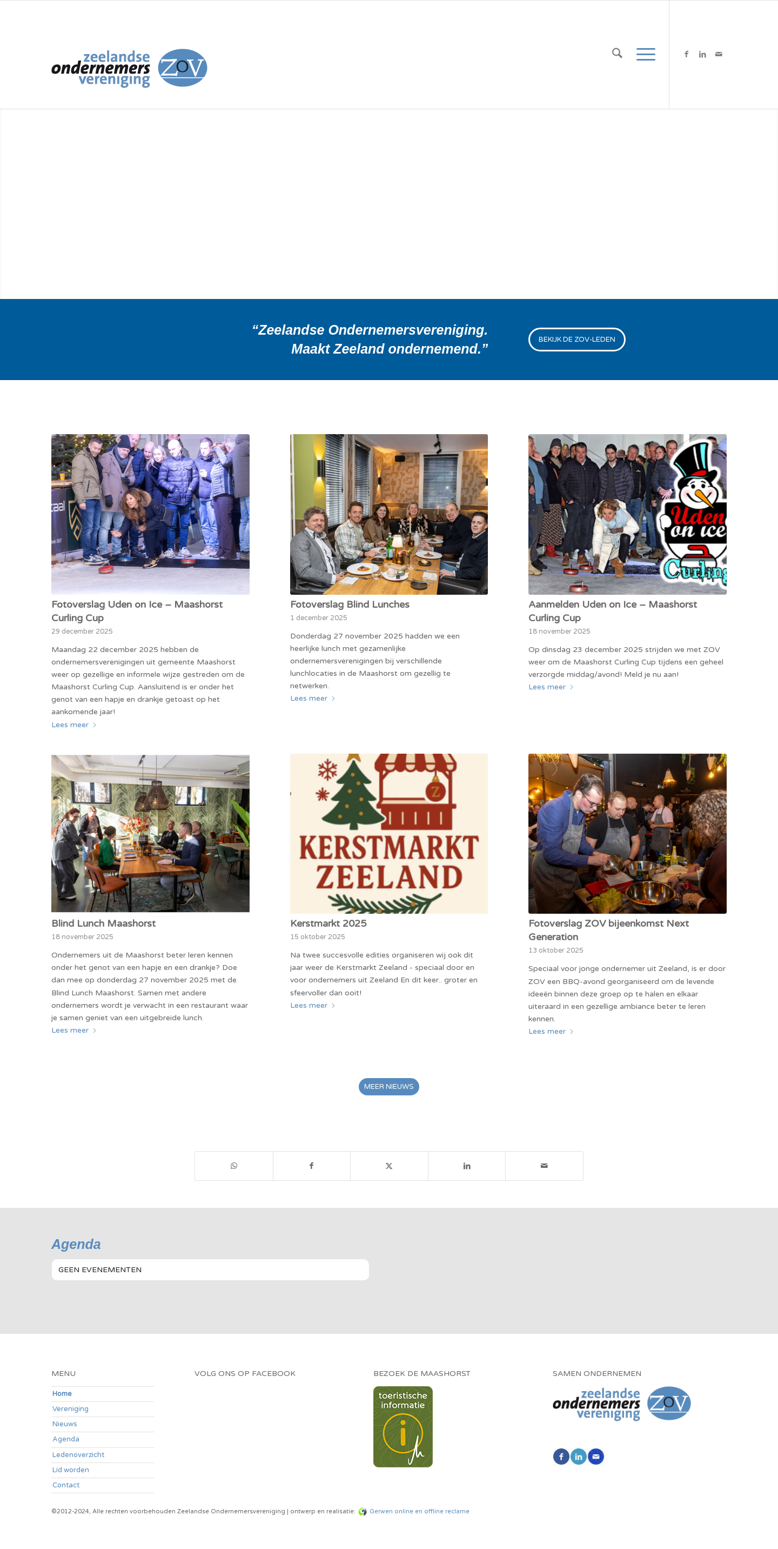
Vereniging (70, 1409)
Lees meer (74, 724)
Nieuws (64, 1424)
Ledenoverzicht (78, 1455)
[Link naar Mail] (718, 54)
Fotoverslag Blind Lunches (350, 604)
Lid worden (70, 1470)
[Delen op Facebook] (312, 1166)
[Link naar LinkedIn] (702, 54)
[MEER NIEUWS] (389, 1086)
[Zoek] (617, 55)
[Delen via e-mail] (544, 1166)
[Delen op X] (389, 1166)
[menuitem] (617, 55)
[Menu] (642, 55)
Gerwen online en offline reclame (420, 1511)
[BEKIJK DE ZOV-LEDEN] (577, 339)
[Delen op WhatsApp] (234, 1166)
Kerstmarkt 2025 (328, 923)
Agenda (65, 1439)
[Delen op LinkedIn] (467, 1166)
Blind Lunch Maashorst (103, 923)
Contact (65, 1485)
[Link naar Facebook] (686, 54)
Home (62, 1394)
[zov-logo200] (129, 55)
